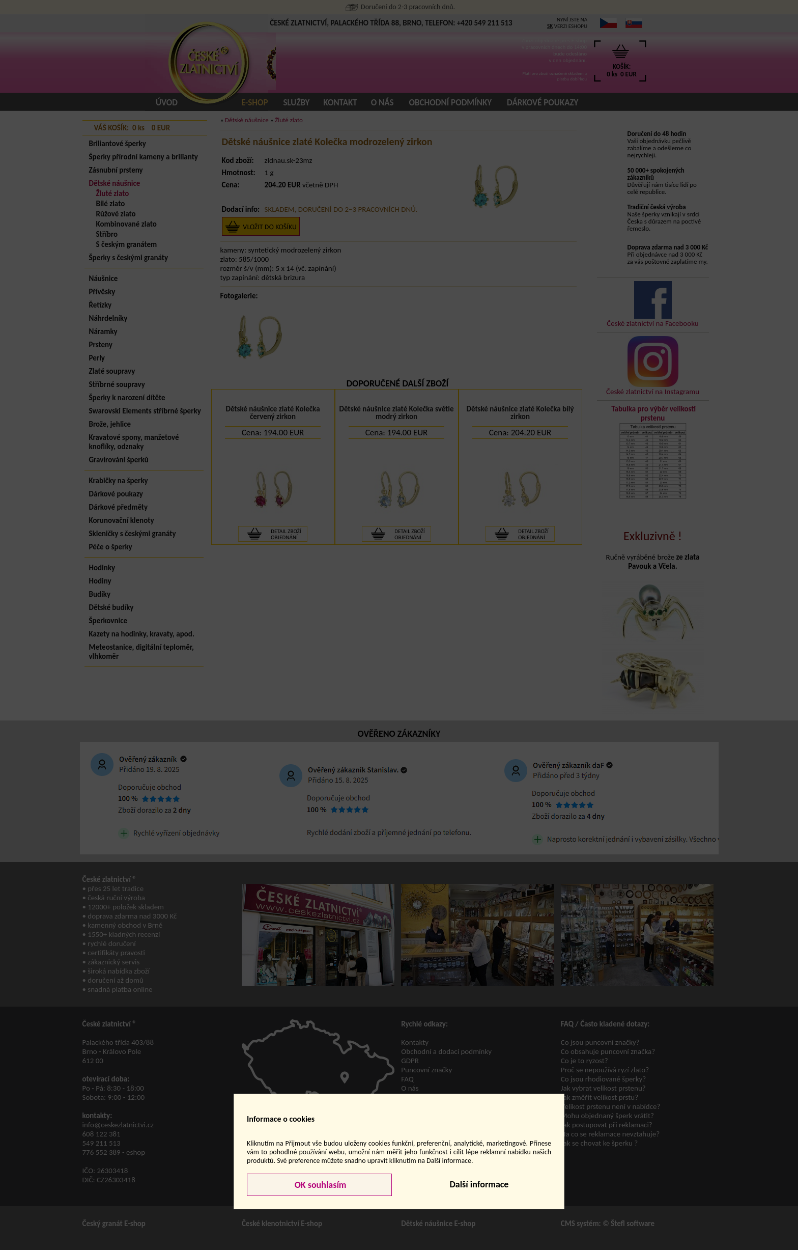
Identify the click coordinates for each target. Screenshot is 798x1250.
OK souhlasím (320, 1184)
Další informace (478, 1184)
